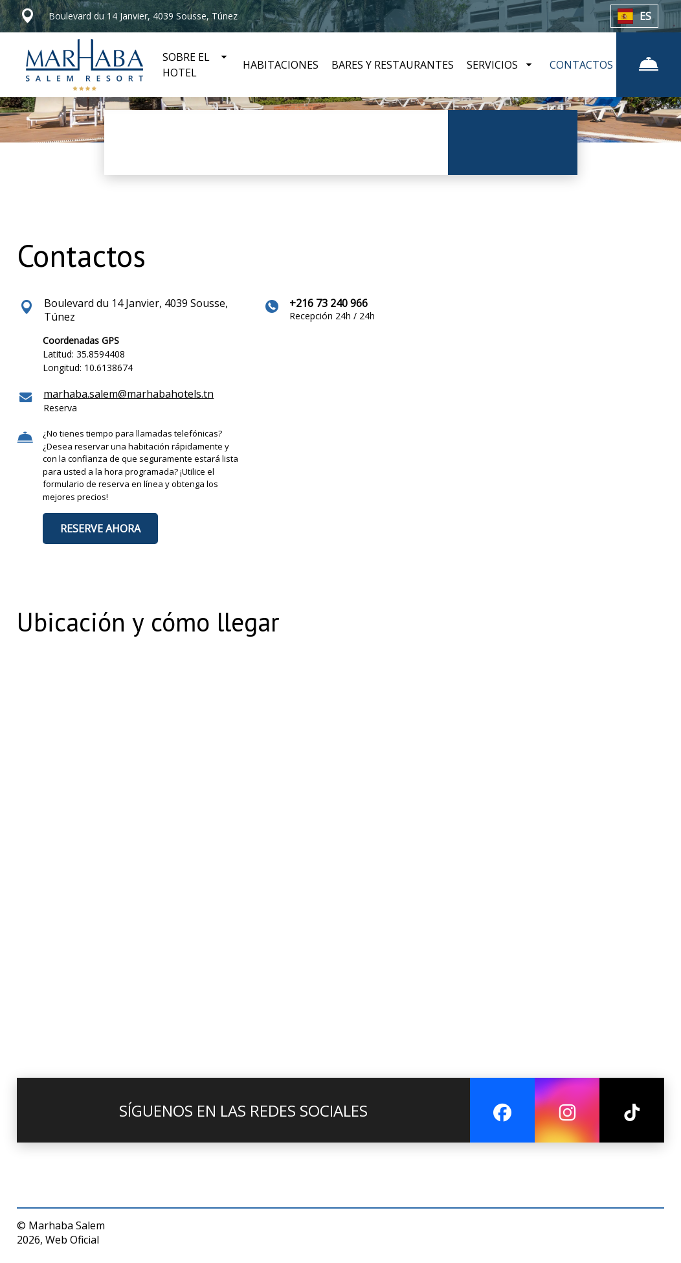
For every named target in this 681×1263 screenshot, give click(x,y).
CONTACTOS (581, 65)
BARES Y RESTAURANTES (392, 65)
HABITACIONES (280, 65)
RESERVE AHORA (100, 528)
